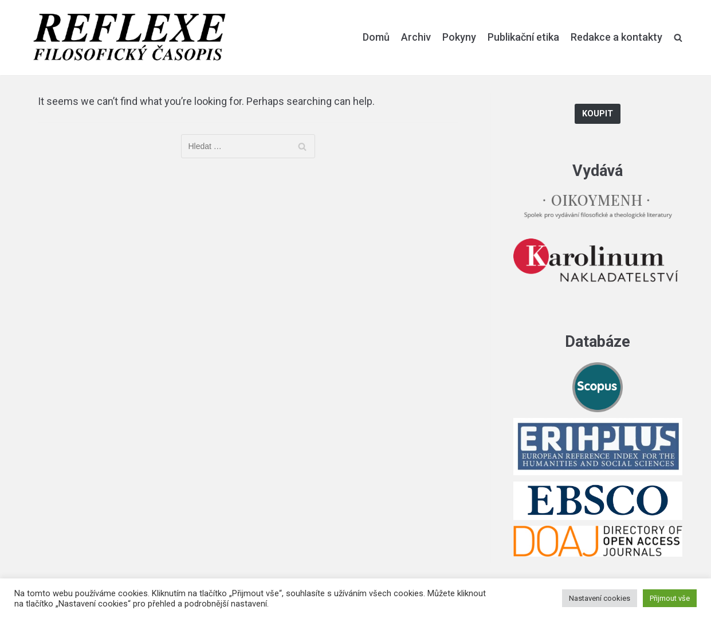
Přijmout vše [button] (670, 598)
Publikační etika (523, 37)
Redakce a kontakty (616, 37)
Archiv (416, 37)
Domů (376, 37)
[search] (678, 37)
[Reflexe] (129, 37)
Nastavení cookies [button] (599, 598)
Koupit (597, 114)
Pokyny (459, 37)
